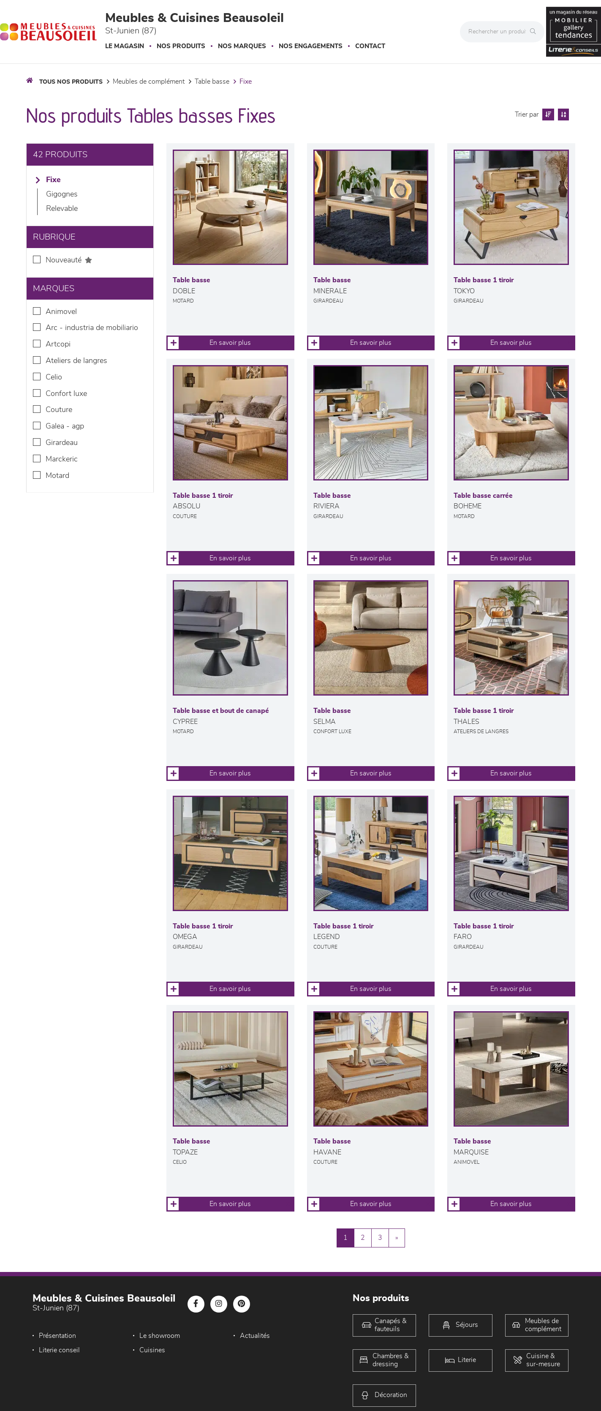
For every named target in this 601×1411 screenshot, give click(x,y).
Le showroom (159, 1335)
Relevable (62, 209)
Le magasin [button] (124, 46)
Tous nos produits (71, 82)
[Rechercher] (535, 31)
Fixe (245, 81)
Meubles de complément (149, 81)
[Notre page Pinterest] (241, 1304)
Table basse (212, 81)
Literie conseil (59, 1350)
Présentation (57, 1335)
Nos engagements (311, 46)
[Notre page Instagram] (218, 1304)
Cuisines (152, 1350)
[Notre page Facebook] (196, 1304)
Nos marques (242, 46)
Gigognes (62, 194)
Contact (370, 46)
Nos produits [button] (181, 46)
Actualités (254, 1335)
